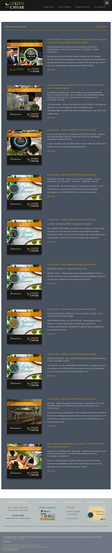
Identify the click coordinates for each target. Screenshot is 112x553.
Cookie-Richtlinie (41, 547)
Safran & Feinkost (82, 7)
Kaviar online (48, 7)
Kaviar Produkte (64, 7)
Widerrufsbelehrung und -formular (27, 545)
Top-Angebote (100, 7)
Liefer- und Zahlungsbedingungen (14, 539)
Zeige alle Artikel (101, 27)
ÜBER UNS (70, 507)
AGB (13, 545)
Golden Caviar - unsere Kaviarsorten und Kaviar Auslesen (71, 130)
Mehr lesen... (51, 70)
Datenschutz (31, 547)
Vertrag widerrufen (11, 549)
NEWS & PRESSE (73, 518)
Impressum (6, 545)
